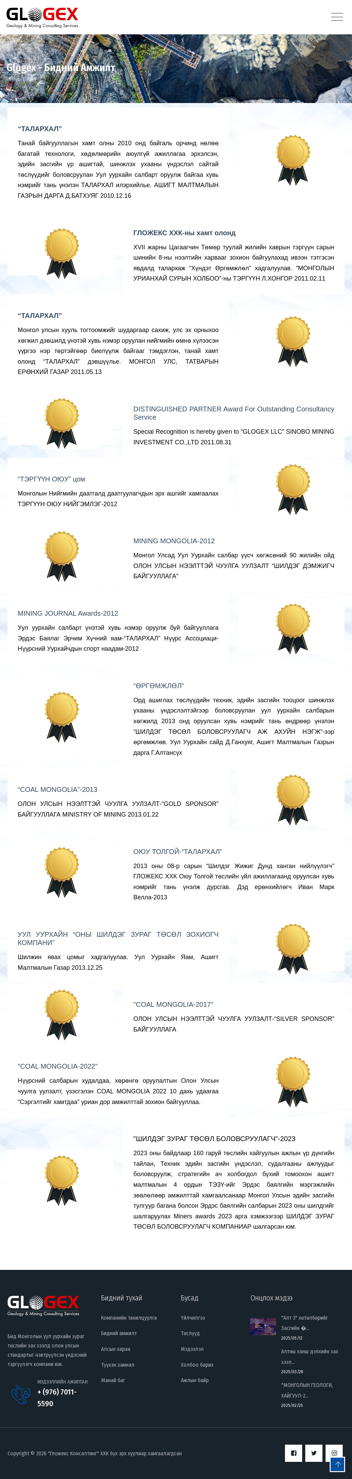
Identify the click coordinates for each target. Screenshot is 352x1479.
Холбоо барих (197, 1365)
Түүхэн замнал (117, 1365)
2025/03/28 (292, 1371)
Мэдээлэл (192, 1349)
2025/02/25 (292, 1405)
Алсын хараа (115, 1349)
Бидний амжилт (119, 1333)
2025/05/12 (291, 1338)
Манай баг (113, 1380)
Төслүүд (190, 1333)
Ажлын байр (195, 1380)
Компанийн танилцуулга (129, 1318)
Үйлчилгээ (193, 1318)
